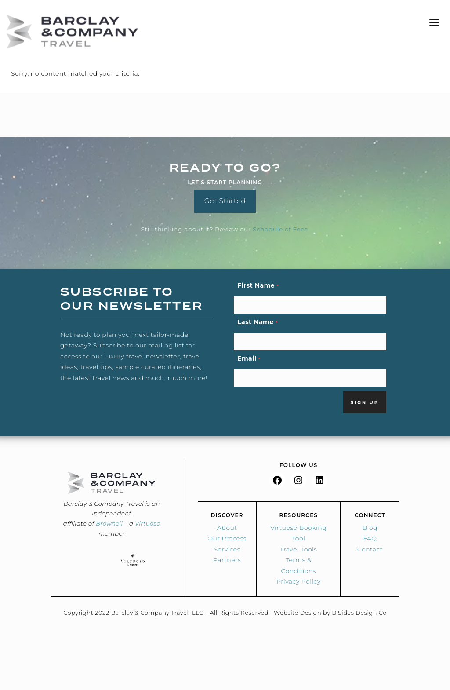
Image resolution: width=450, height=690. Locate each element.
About (227, 528)
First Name (258, 285)
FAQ (370, 538)
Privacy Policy (298, 581)
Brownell (109, 523)
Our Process (227, 538)
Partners (227, 560)
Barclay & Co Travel (72, 31)
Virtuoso (147, 523)
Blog (370, 528)
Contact (370, 549)
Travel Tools (298, 549)
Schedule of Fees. (281, 229)
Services (227, 549)
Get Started (225, 201)
